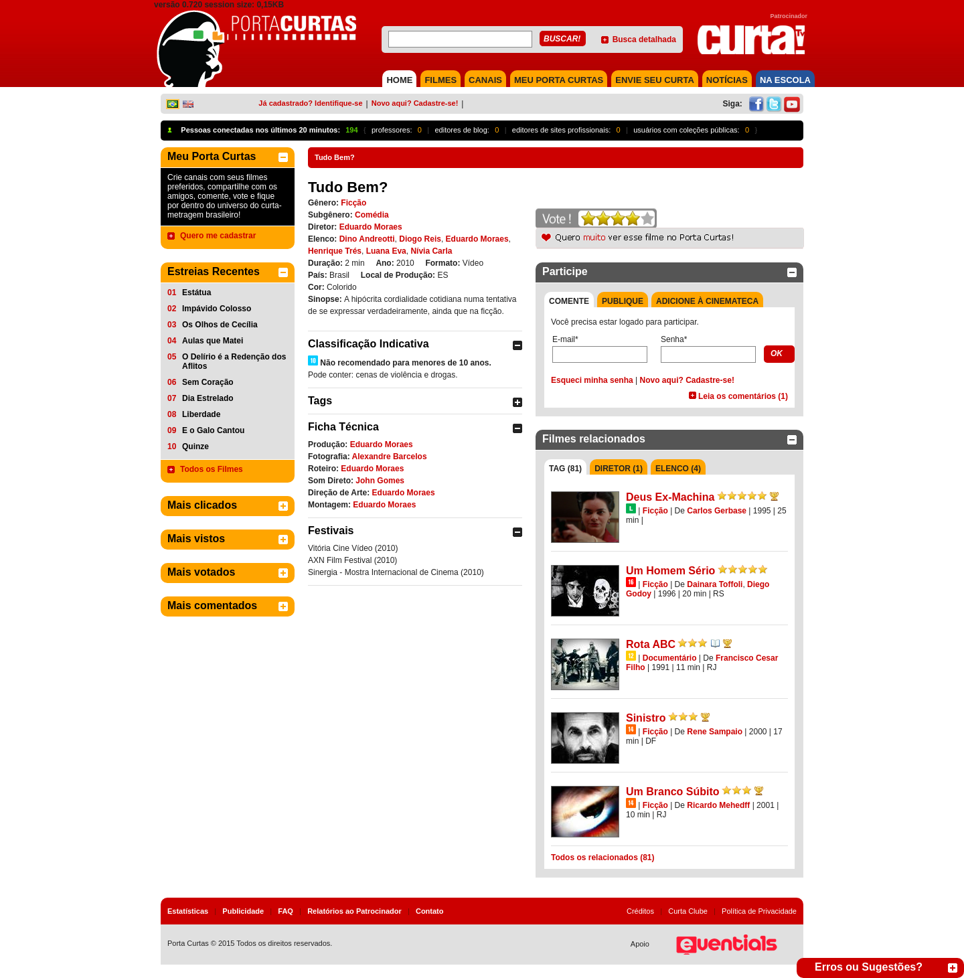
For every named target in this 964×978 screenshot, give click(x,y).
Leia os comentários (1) (743, 396)
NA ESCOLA (785, 80)
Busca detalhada (644, 39)
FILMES (440, 80)
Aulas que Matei (212, 340)
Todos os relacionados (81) (602, 857)
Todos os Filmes (211, 469)
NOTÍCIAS (727, 80)
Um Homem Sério (670, 570)
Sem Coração (208, 382)
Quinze (195, 446)
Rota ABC (650, 644)
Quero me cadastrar (218, 235)
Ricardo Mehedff (718, 805)
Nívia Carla (431, 251)
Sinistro (646, 718)
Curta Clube (688, 911)
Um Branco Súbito (673, 791)
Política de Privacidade (759, 911)
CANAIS (485, 80)
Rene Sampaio (714, 731)
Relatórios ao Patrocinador (354, 911)
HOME (399, 80)
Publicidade (243, 911)
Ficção (353, 203)
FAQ (285, 911)
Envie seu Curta (654, 80)
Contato (430, 911)
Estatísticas (187, 911)
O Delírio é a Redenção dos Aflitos (234, 361)
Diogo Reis (420, 239)
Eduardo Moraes (370, 227)
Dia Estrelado (208, 398)
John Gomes (379, 480)
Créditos (640, 911)
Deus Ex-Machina (670, 497)
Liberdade (201, 414)
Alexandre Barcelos (389, 456)
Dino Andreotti (367, 239)
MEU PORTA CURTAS (558, 80)
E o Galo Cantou (213, 430)
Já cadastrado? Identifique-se (310, 103)
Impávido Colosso (216, 308)
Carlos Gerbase (716, 510)
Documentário (670, 658)
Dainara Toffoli (714, 584)
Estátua (196, 292)
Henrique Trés (335, 251)
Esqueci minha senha (592, 380)
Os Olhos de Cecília (220, 324)
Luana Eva (386, 251)
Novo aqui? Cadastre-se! (415, 103)
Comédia (372, 215)
